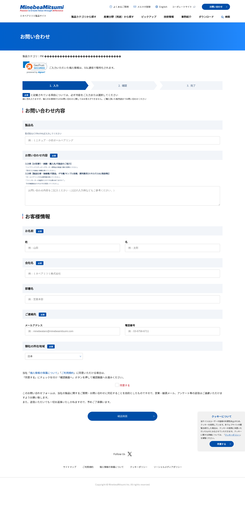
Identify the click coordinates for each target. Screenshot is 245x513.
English (163, 6)
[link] (35, 67)
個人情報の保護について (44, 376)
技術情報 (169, 17)
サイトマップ (69, 470)
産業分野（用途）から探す (119, 17)
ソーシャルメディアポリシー (168, 470)
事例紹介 (186, 17)
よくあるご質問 (121, 6)
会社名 (34, 266)
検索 (227, 17)
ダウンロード (206, 17)
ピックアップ (148, 17)
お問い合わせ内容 (41, 155)
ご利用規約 (67, 376)
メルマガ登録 (143, 6)
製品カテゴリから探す (83, 17)
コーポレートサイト (184, 6)
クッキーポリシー (232, 434)
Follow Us (122, 457)
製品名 (29, 125)
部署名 (29, 292)
